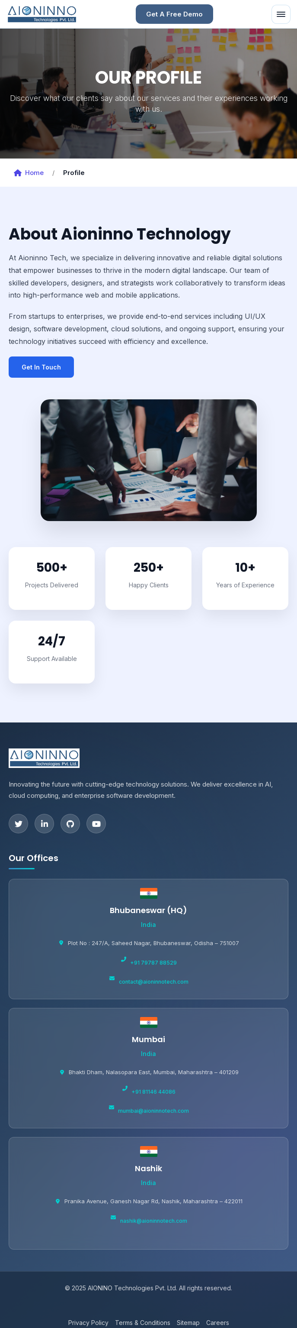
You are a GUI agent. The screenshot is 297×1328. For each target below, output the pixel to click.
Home (29, 172)
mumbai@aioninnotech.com (153, 1111)
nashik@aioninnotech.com (153, 1221)
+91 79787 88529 (153, 962)
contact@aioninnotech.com (153, 981)
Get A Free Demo (174, 14)
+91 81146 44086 (153, 1091)
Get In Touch (41, 367)
